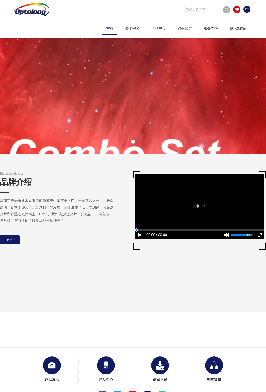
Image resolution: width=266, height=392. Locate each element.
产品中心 (106, 369)
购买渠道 (214, 369)
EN (247, 9)
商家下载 (160, 369)
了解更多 (9, 239)
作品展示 (52, 369)
